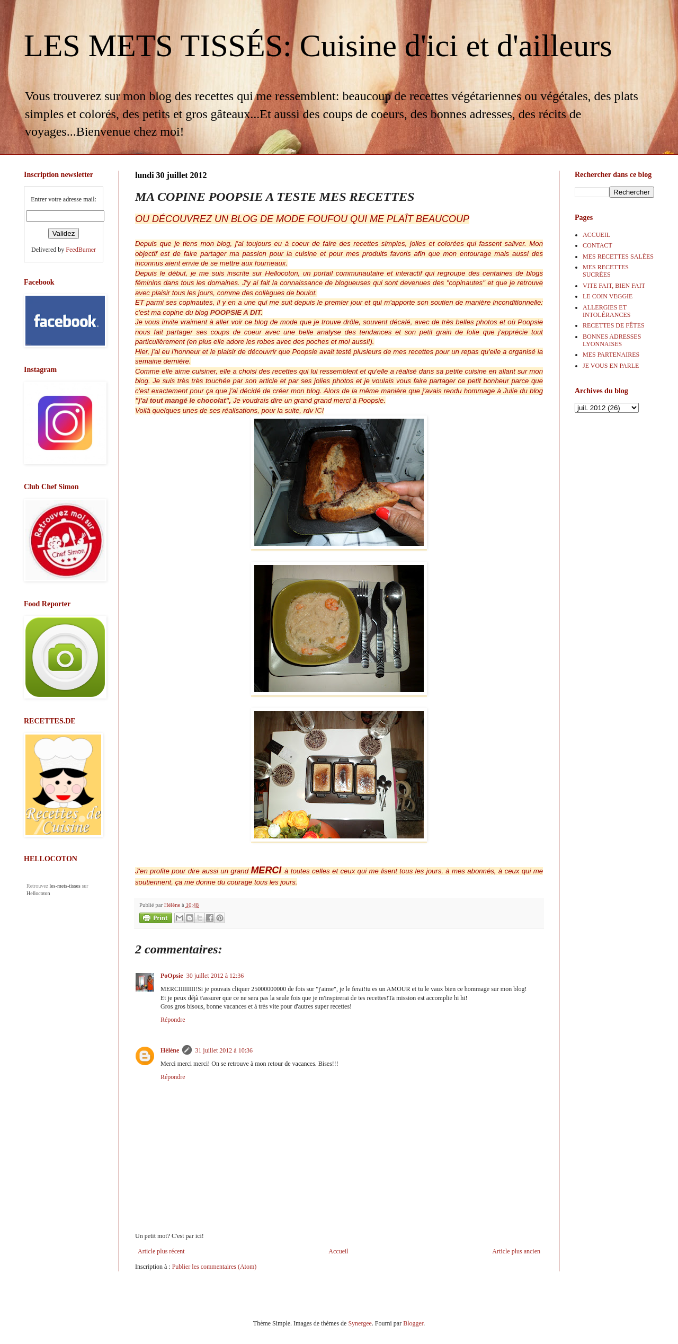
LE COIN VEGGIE (607, 296)
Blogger (413, 1323)
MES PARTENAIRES (611, 354)
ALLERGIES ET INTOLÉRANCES (606, 311)
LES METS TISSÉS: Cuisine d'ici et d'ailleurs (318, 45)
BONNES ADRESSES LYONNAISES (612, 340)
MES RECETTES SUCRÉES (606, 270)
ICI (318, 410)
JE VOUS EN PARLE (611, 365)
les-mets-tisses (65, 886)
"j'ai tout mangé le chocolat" (182, 400)
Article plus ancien (516, 1251)
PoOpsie (171, 975)
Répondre (172, 1019)
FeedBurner (81, 249)
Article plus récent (161, 1251)
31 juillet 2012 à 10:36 (224, 1050)
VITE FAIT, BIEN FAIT (614, 285)
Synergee (359, 1323)
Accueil (338, 1251)
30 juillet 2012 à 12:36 (215, 975)
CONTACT (597, 245)
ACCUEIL (596, 234)
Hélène (169, 1050)
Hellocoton (38, 893)
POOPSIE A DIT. (235, 312)
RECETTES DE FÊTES (614, 325)
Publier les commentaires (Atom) (214, 1266)
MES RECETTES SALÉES (618, 256)
